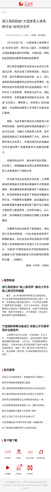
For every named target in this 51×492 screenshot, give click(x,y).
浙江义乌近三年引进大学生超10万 (18, 416)
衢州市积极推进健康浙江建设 (16, 382)
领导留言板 (41, 453)
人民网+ (19, 453)
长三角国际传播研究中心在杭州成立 (19, 428)
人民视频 (7, 469)
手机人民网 (30, 453)
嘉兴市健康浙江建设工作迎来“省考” (19, 411)
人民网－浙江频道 (37, 35)
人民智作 (30, 469)
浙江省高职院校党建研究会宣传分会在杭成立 (24, 388)
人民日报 (7, 453)
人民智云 (19, 469)
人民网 (3, 12)
